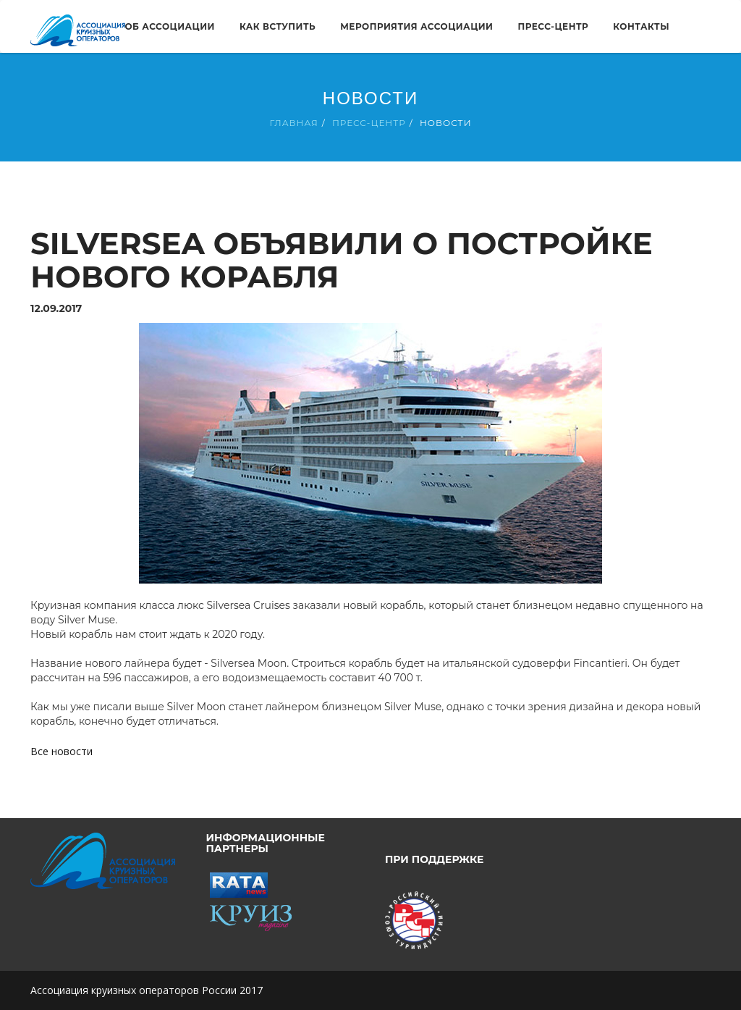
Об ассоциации (169, 26)
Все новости (61, 751)
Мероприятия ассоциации (416, 26)
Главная (293, 122)
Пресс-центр (552, 26)
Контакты (641, 26)
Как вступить (278, 26)
